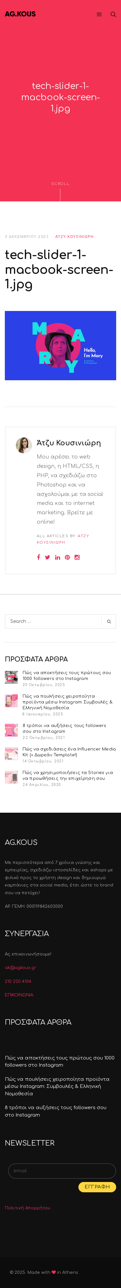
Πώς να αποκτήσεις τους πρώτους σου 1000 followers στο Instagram (67, 676)
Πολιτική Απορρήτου (27, 1208)
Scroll (60, 191)
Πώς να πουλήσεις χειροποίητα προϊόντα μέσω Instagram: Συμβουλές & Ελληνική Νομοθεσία (68, 702)
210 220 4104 (18, 981)
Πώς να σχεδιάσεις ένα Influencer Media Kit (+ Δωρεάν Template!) (69, 752)
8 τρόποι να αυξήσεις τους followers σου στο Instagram (64, 728)
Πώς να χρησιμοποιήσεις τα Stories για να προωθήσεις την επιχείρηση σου (68, 775)
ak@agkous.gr (20, 967)
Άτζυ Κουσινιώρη (74, 237)
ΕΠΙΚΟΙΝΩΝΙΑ (19, 995)
